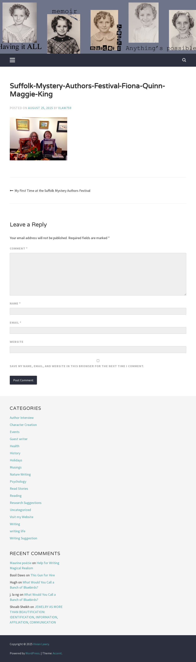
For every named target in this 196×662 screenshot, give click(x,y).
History (15, 453)
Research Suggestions (26, 502)
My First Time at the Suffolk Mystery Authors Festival (50, 190)
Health (14, 446)
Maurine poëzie (20, 563)
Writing (15, 524)
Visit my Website (21, 517)
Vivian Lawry (41, 644)
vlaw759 (64, 108)
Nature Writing (20, 474)
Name (15, 303)
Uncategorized (20, 510)
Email (15, 322)
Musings (16, 467)
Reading (16, 495)
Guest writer (19, 439)
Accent (57, 653)
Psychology (18, 481)
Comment (19, 248)
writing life (17, 531)
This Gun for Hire (42, 575)
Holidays (16, 460)
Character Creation (23, 424)
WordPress (32, 653)
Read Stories (19, 488)
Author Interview (22, 417)
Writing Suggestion (23, 538)
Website (17, 342)
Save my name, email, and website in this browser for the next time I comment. (77, 366)
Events (15, 432)
